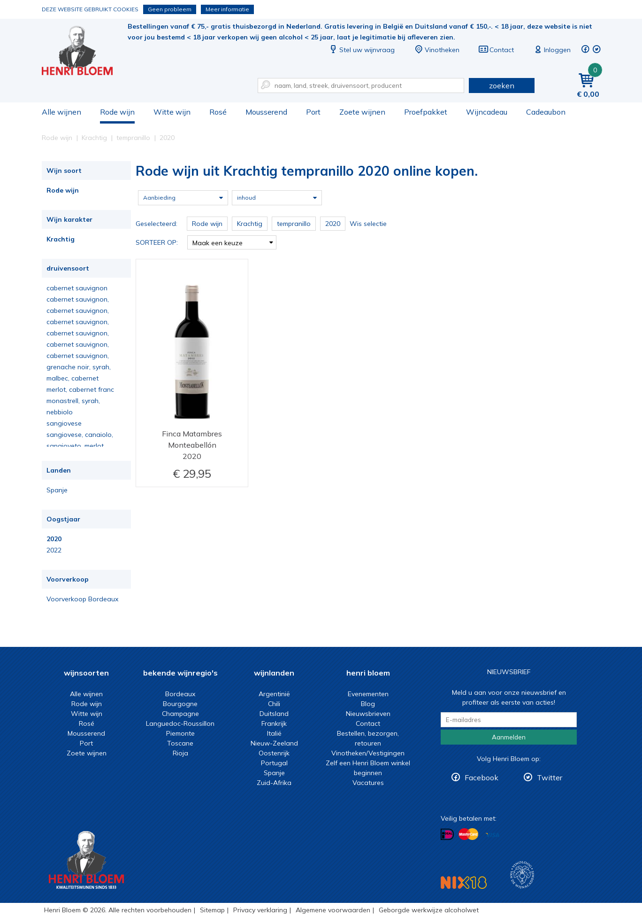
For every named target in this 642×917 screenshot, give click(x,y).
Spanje (57, 490)
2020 (53, 539)
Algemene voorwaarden (333, 910)
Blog (368, 703)
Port (313, 112)
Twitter (549, 777)
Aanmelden (509, 737)
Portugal (274, 763)
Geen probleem (169, 9)
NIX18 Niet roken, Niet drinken (464, 882)
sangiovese (64, 423)
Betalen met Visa (492, 835)
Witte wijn (172, 112)
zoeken (501, 85)
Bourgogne (180, 703)
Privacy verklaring (260, 910)
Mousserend (266, 112)
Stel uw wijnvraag (361, 50)
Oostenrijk (274, 753)
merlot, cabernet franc (80, 389)
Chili (274, 703)
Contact (496, 50)
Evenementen (368, 694)
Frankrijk (274, 723)
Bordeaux (180, 694)
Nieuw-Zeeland (274, 743)
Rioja (180, 753)
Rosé (218, 112)
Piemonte (180, 733)
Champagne (180, 713)
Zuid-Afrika (274, 782)
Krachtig (60, 239)
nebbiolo (59, 412)
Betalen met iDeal (447, 834)
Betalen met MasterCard (468, 834)
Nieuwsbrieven (368, 713)
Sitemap (212, 910)
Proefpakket (425, 112)
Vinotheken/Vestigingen (368, 753)
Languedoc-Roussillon (180, 723)
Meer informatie (227, 9)
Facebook (481, 777)
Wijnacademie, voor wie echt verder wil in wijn (522, 875)
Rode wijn (117, 112)
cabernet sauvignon (76, 288)
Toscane (180, 743)
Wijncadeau (486, 112)
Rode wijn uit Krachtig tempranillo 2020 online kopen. (83, 52)
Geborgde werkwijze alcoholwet (429, 910)
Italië (274, 733)
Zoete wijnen (362, 112)
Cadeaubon (546, 112)
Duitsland (274, 713)
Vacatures (368, 782)
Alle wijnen (61, 112)
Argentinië (274, 694)
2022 (53, 550)
